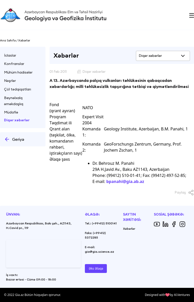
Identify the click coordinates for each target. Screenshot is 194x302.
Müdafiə (11, 112)
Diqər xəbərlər (17, 120)
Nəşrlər (10, 80)
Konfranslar (14, 63)
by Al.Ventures (180, 295)
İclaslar (10, 55)
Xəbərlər (129, 228)
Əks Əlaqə (96, 268)
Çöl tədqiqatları (17, 89)
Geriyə (14, 139)
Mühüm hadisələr (18, 72)
